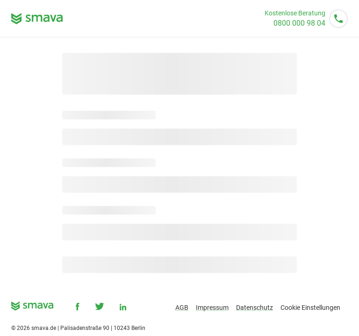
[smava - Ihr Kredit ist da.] (32, 308)
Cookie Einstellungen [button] (310, 307)
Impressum (212, 307)
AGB (181, 307)
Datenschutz (254, 307)
